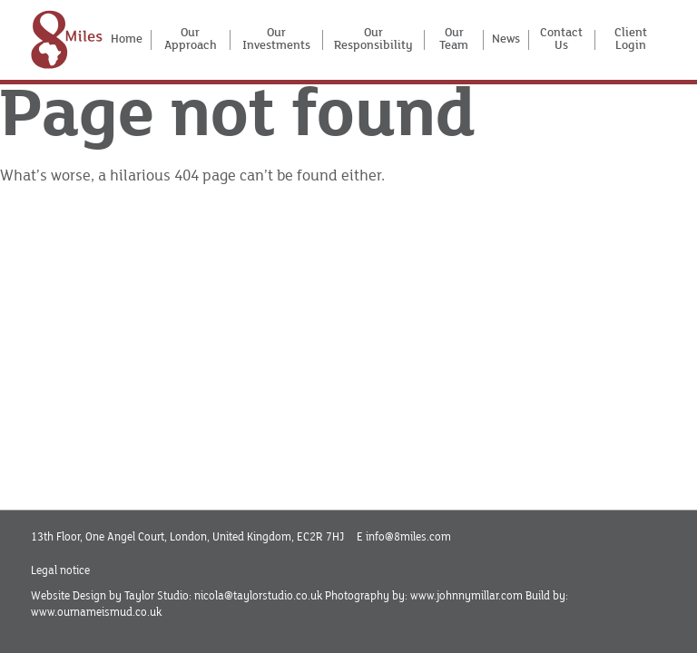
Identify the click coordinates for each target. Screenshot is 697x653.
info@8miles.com (408, 537)
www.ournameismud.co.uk (96, 612)
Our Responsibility (373, 40)
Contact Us (561, 40)
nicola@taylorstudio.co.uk (258, 596)
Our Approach (190, 40)
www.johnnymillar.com (466, 596)
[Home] (67, 39)
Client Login (630, 40)
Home (126, 39)
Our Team (453, 40)
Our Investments (276, 40)
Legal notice (60, 570)
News (506, 39)
